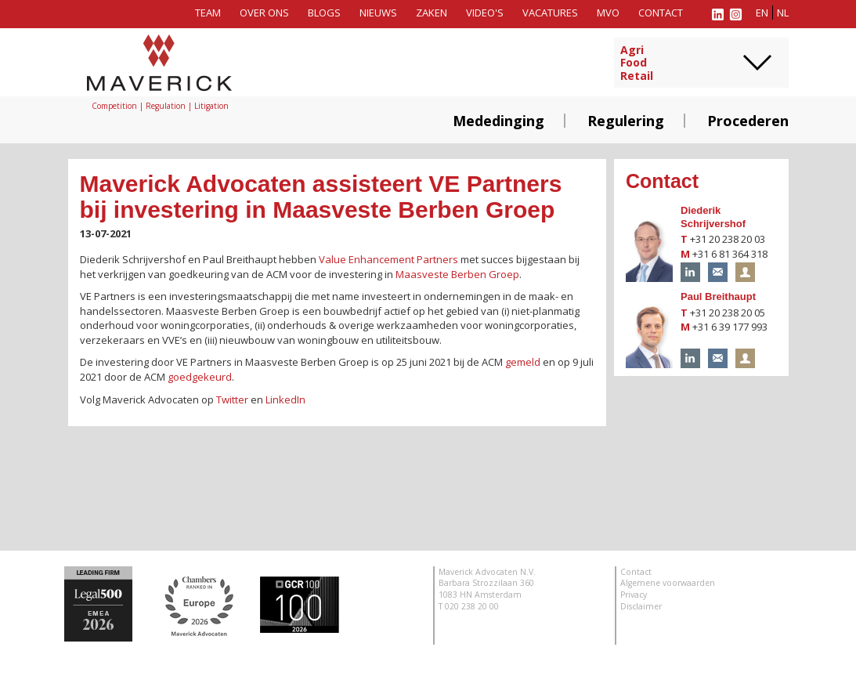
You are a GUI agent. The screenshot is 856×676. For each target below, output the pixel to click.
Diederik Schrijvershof (713, 217)
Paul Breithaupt (718, 296)
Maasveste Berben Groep (457, 274)
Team (208, 12)
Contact (660, 12)
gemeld (522, 362)
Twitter (232, 399)
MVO (608, 12)
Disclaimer (641, 606)
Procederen (748, 121)
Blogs (324, 12)
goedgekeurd (200, 377)
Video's (485, 12)
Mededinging (498, 121)
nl (783, 12)
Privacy (633, 594)
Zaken (431, 12)
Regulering (625, 121)
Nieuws (378, 12)
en (762, 12)
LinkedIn (285, 399)
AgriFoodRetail (636, 63)
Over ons (264, 12)
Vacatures (550, 12)
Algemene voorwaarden (667, 582)
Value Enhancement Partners (388, 259)
